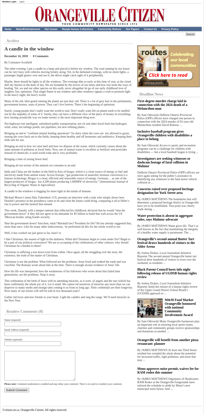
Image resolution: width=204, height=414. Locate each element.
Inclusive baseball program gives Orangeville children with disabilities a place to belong (164, 135)
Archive (12, 41)
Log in (22, 2)
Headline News (151, 94)
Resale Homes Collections (77, 29)
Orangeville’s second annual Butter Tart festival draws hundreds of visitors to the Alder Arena (166, 242)
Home (8, 29)
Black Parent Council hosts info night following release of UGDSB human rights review (167, 273)
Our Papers (132, 29)
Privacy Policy (170, 29)
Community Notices (109, 29)
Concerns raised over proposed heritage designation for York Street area (165, 190)
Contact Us (150, 29)
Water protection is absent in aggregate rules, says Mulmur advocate (165, 217)
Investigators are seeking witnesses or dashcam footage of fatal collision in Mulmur (163, 162)
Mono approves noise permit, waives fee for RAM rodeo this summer (168, 370)
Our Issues (51, 29)
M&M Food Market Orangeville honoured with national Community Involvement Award (180, 307)
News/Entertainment (28, 29)
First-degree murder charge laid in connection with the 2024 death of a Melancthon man (162, 104)
